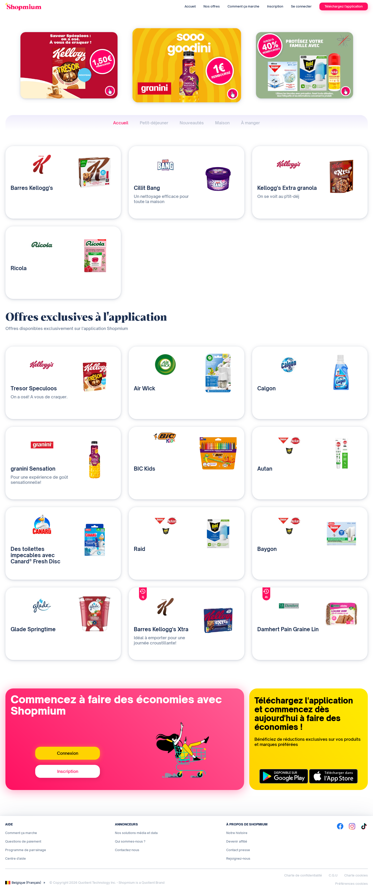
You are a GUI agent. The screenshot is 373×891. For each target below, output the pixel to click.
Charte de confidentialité (303, 875)
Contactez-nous (127, 850)
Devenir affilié (236, 841)
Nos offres (211, 6)
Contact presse (238, 850)
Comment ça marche (243, 6)
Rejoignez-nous (238, 858)
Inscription (275, 6)
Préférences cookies (351, 884)
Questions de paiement (23, 841)
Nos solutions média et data (136, 833)
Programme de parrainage (25, 850)
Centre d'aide (15, 858)
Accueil (190, 6)
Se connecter (301, 6)
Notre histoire (236, 833)
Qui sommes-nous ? (130, 841)
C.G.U (333, 875)
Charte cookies (356, 875)
